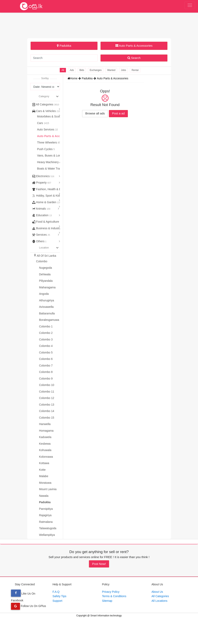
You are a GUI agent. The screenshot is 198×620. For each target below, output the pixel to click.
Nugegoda (45, 267)
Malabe (43, 476)
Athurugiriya (46, 300)
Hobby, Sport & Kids (48, 195)
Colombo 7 (46, 365)
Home (73, 78)
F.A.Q (56, 591)
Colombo (41, 261)
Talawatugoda (47, 528)
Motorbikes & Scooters (51, 116)
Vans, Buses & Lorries (51, 155)
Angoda (44, 293)
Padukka (64, 45)
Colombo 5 (46, 352)
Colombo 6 (46, 358)
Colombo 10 (46, 385)
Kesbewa (45, 443)
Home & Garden (46, 202)
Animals (41, 208)
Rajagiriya (45, 515)
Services (41, 234)
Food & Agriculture (46, 221)
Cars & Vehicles (47, 111)
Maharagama (47, 287)
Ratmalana (46, 521)
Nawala (44, 495)
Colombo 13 (46, 404)
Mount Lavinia (48, 489)
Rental (135, 70)
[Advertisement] (99, 24)
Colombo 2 (46, 332)
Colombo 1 (46, 326)
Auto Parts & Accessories (134, 45)
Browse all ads (95, 113)
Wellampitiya (47, 534)
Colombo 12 (46, 398)
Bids (82, 70)
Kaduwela (45, 437)
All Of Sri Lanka (46, 255)
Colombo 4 (46, 345)
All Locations (159, 600)
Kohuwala (45, 450)
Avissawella (46, 306)
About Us (157, 591)
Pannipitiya (46, 508)
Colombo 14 (46, 411)
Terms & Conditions (114, 596)
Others (39, 241)
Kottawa (44, 463)
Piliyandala (46, 280)
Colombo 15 (46, 417)
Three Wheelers (47, 142)
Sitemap (107, 600)
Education (42, 215)
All (63, 70)
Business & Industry (48, 228)
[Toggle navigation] (189, 5)
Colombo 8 (46, 372)
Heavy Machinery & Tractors (55, 162)
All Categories (45, 104)
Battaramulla (47, 313)
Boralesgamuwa (49, 319)
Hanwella (45, 424)
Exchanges (95, 70)
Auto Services (46, 129)
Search (134, 58)
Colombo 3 (46, 339)
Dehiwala (45, 274)
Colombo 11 (46, 391)
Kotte (42, 469)
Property (41, 182)
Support (57, 600)
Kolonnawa (46, 456)
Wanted (111, 70)
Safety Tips (59, 596)
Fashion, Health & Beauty (51, 189)
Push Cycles (45, 149)
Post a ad (118, 113)
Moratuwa (45, 482)
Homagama (46, 430)
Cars (40, 123)
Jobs (123, 70)
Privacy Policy (110, 591)
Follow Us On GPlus (28, 606)
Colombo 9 (46, 378)
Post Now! (99, 563)
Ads (72, 70)
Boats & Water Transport (53, 168)
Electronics (43, 176)
